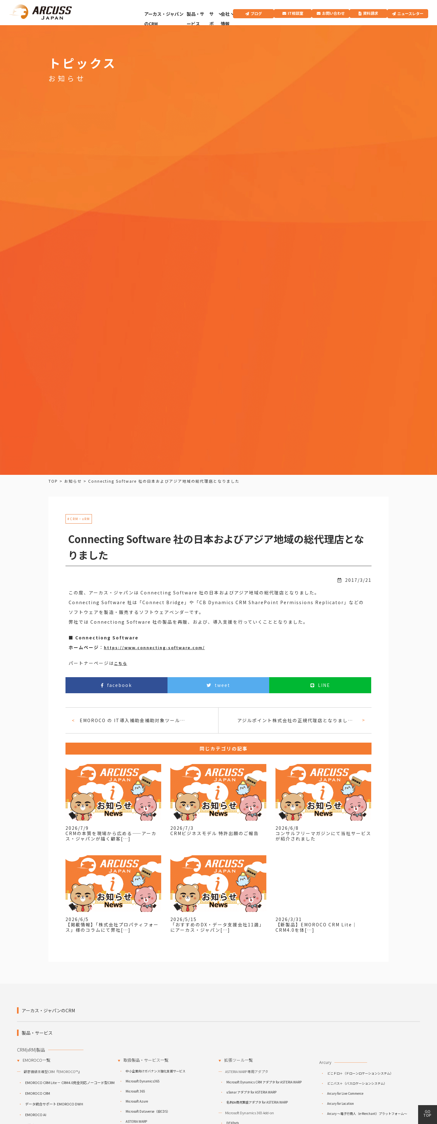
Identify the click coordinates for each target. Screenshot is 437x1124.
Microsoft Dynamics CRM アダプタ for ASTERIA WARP (264, 1082)
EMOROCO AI (35, 1114)
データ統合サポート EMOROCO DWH (54, 1103)
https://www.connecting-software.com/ (154, 647)
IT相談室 (295, 13)
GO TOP (427, 1113)
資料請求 (370, 13)
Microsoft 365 (135, 1091)
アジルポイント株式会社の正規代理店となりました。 (297, 720)
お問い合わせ (333, 13)
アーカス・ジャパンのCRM (164, 19)
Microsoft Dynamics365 (143, 1081)
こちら (120, 663)
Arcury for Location (340, 1103)
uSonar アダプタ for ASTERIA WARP (251, 1092)
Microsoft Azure (137, 1101)
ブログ (256, 13)
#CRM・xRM (78, 518)
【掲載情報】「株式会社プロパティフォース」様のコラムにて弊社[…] (112, 927)
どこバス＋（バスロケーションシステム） (357, 1083)
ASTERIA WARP (136, 1121)
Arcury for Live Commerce (345, 1093)
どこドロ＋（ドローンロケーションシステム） (360, 1073)
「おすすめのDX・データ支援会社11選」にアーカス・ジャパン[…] (217, 927)
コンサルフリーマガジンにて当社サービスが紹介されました (323, 836)
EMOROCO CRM (37, 1093)
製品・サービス (195, 19)
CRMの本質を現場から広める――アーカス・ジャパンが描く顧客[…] (110, 836)
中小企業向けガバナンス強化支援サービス (155, 1071)
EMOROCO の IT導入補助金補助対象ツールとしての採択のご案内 (134, 720)
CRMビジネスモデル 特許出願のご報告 (214, 833)
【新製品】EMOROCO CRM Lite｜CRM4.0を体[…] (316, 927)
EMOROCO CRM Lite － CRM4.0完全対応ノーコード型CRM (70, 1082)
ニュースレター (410, 13)
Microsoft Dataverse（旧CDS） (148, 1111)
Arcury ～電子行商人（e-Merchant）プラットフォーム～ (367, 1113)
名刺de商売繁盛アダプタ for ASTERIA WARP (257, 1102)
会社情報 (225, 19)
